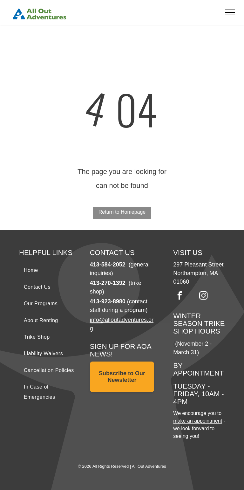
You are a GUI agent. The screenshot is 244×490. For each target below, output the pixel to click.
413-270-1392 (107, 283)
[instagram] (203, 296)
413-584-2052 (107, 264)
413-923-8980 (107, 301)
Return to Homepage (122, 212)
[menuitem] (51, 270)
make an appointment (197, 421)
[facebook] (179, 296)
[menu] (230, 12)
